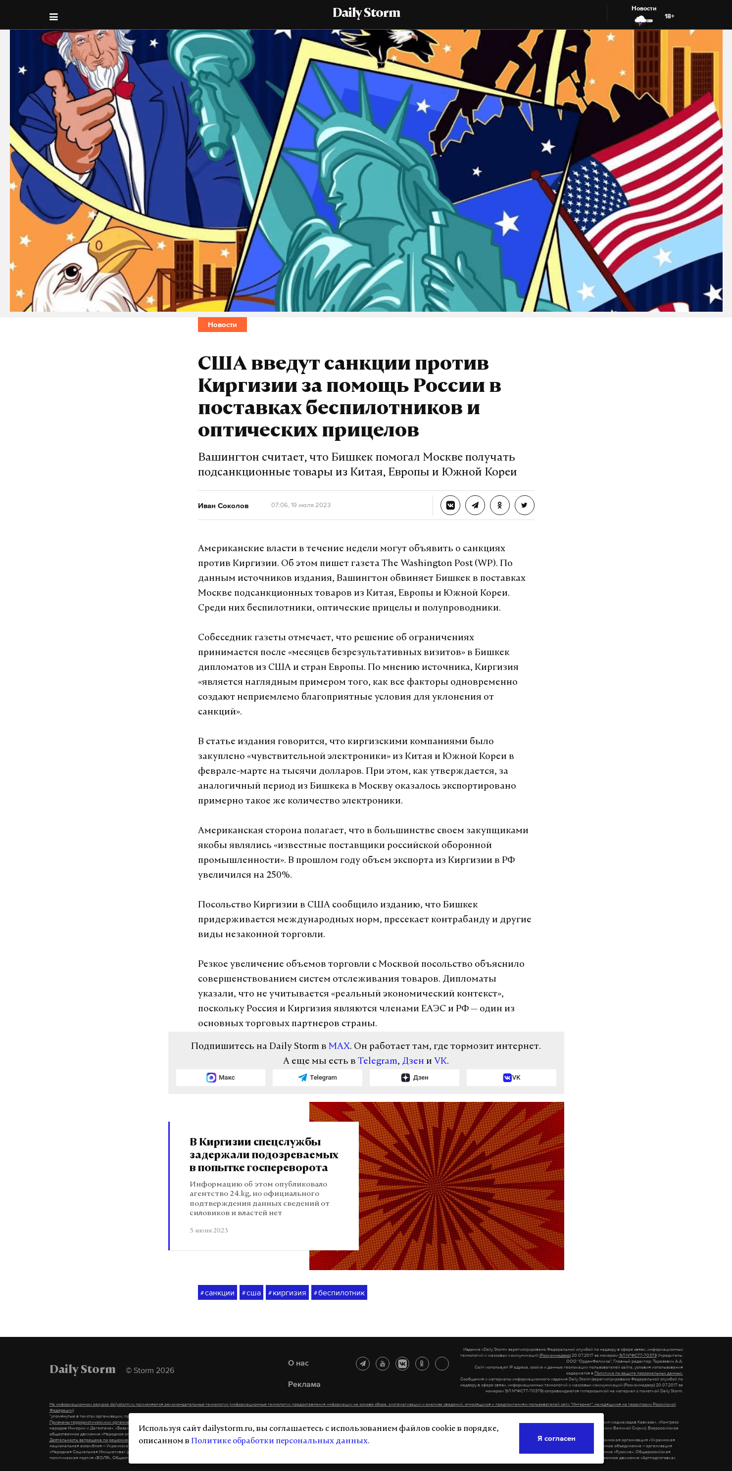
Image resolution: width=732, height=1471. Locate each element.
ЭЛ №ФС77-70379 (638, 1355)
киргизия (287, 1293)
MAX (339, 1046)
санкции (217, 1293)
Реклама (304, 1383)
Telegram (377, 1061)
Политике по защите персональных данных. (638, 1373)
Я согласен (556, 1438)
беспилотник (339, 1293)
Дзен (413, 1061)
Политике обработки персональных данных (279, 1441)
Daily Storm (366, 14)
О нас (298, 1362)
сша (251, 1293)
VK (440, 1061)
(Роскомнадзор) (555, 1355)
